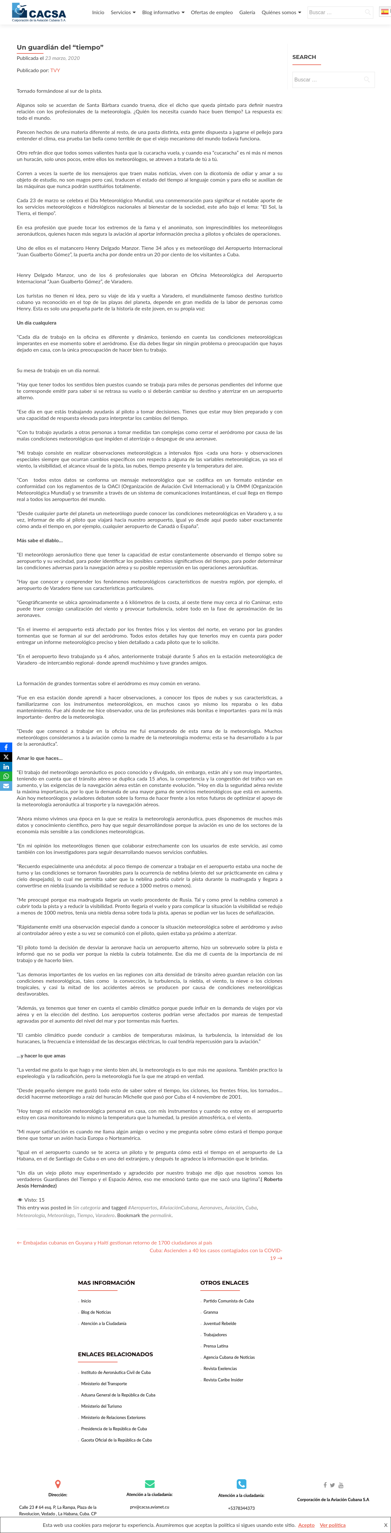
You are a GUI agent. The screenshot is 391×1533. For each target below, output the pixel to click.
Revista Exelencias (220, 1368)
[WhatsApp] (6, 776)
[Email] (6, 786)
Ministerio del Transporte (104, 1383)
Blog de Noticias (96, 1312)
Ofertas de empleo (212, 12)
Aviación (234, 1207)
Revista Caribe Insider (223, 1379)
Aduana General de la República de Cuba (118, 1394)
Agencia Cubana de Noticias (229, 1357)
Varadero (105, 1215)
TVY (55, 70)
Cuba (251, 1207)
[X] (6, 757)
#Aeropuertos (142, 1207)
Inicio (98, 12)
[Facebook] (6, 747)
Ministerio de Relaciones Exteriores (113, 1417)
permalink (161, 1215)
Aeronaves (211, 1207)
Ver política (333, 1525)
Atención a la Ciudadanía (103, 1323)
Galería (247, 12)
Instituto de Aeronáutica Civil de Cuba (116, 1372)
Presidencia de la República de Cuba (114, 1428)
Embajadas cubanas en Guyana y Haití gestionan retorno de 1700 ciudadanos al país (114, 1242)
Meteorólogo (60, 1215)
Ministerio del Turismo (101, 1406)
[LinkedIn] (6, 766)
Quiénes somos (279, 12)
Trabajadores (215, 1334)
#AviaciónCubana (178, 1207)
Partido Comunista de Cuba (229, 1300)
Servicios (121, 12)
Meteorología (31, 1215)
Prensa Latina (216, 1345)
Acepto (306, 1525)
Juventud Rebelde (220, 1323)
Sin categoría (86, 1207)
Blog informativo (160, 12)
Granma (211, 1312)
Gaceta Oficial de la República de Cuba (116, 1440)
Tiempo (85, 1215)
